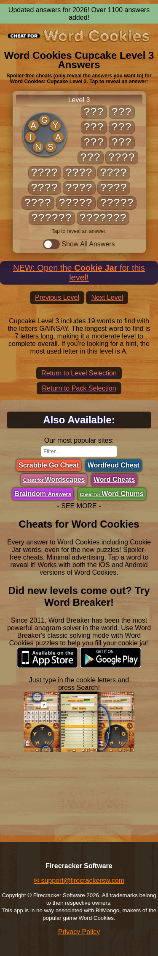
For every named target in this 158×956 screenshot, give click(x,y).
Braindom (42, 493)
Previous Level (57, 297)
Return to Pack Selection (79, 388)
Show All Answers (79, 244)
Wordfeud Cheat (113, 465)
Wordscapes (54, 479)
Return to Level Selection (79, 373)
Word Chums (112, 493)
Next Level (107, 297)
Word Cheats (114, 479)
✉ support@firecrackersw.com (79, 880)
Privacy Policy (79, 931)
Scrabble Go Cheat (49, 465)
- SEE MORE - (79, 506)
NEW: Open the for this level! (79, 272)
